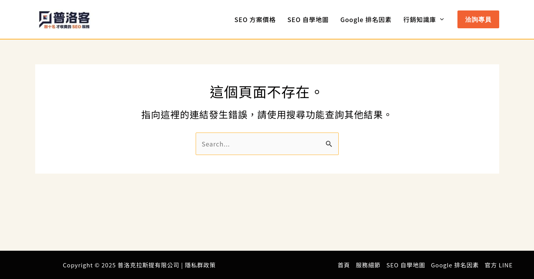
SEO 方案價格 (255, 19)
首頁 (344, 265)
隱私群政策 (200, 265)
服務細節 (368, 265)
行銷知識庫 (423, 19)
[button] (478, 19)
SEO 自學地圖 (308, 19)
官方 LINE (499, 265)
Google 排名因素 (366, 19)
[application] (440, 19)
